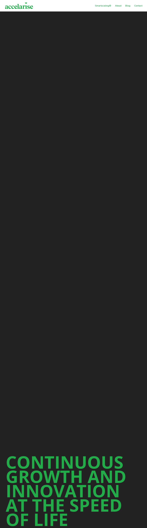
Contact (138, 6)
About (118, 6)
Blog (127, 6)
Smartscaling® (103, 6)
